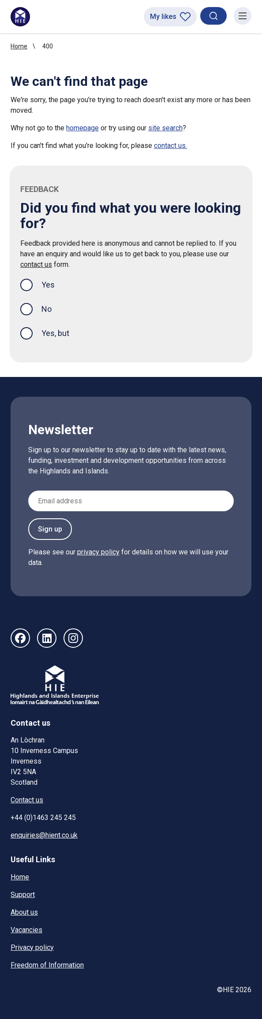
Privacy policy (32, 947)
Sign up (50, 529)
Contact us (27, 800)
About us (24, 912)
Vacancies (26, 930)
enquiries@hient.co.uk (44, 835)
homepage (82, 128)
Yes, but (55, 333)
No (46, 309)
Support (23, 894)
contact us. (170, 145)
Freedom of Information (47, 965)
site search (165, 128)
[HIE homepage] (20, 16)
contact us (36, 264)
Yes (55, 283)
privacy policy (98, 552)
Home (19, 46)
